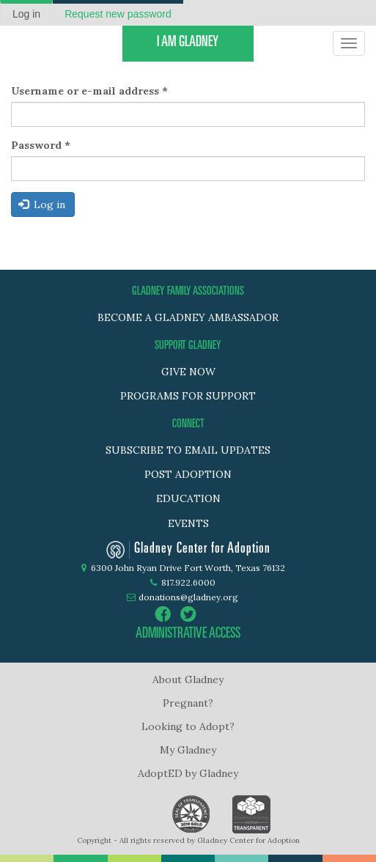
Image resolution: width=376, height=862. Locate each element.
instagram (214, 614)
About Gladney (188, 679)
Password (40, 145)
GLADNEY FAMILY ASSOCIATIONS (188, 292)
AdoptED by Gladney (188, 773)
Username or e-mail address (89, 90)
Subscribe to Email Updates (188, 450)
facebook (163, 614)
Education (188, 498)
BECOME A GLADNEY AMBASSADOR (188, 317)
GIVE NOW (188, 371)
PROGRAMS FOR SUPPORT (188, 395)
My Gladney (188, 749)
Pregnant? (188, 703)
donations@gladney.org (188, 597)
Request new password (118, 14)
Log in (32, 16)
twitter (188, 614)
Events (188, 523)
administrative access (188, 634)
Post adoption (188, 474)
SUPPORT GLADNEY (188, 346)
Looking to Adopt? (188, 726)
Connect (188, 424)
